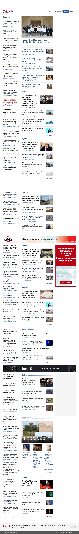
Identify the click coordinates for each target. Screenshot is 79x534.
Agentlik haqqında (16, 525)
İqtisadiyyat (26, 192)
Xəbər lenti (7, 17)
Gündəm (25, 287)
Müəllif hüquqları (52, 525)
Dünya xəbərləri (28, 330)
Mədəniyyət (26, 418)
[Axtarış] (46, 11)
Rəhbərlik (34, 525)
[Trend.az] (8, 11)
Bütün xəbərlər (49, 135)
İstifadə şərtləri (61, 525)
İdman (24, 477)
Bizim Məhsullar (42, 525)
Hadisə (24, 375)
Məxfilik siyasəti (15, 527)
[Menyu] (72, 11)
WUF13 (24, 92)
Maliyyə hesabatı (26, 525)
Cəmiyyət (25, 245)
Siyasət (24, 139)
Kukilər (23, 527)
